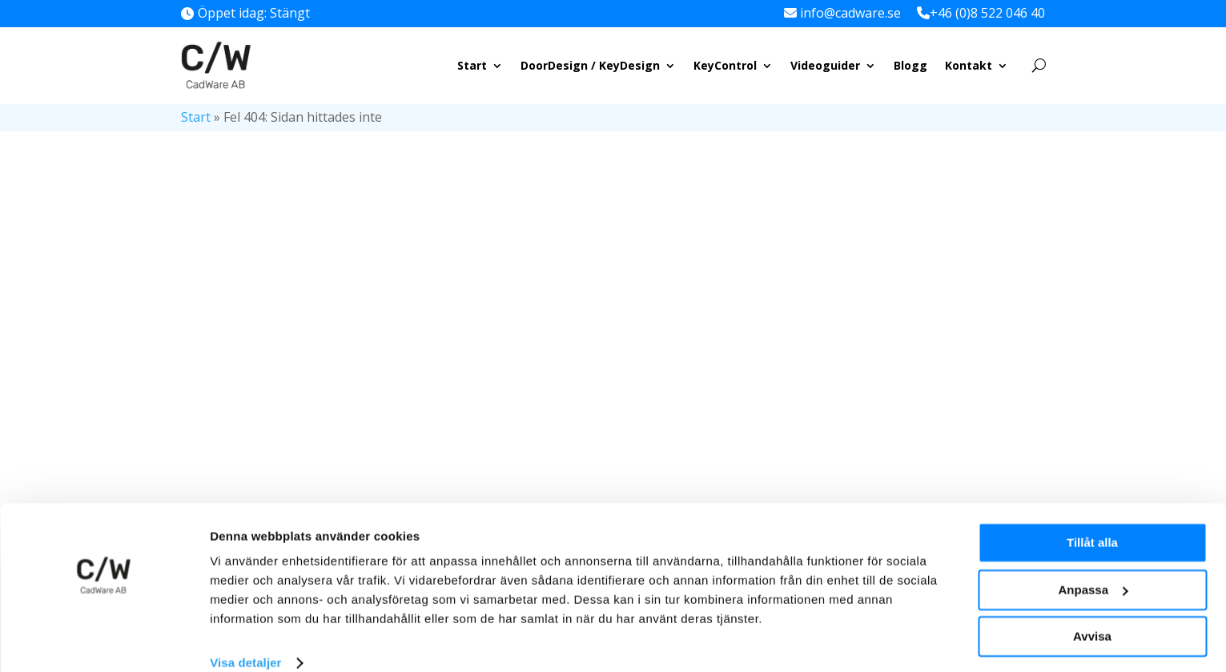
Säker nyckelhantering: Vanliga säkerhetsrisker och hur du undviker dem (966, 398)
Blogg (910, 65)
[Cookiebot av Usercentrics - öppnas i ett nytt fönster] (104, 641)
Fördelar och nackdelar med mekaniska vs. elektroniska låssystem (961, 334)
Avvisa (1092, 614)
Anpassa (1093, 566)
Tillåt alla (1092, 520)
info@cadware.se (850, 13)
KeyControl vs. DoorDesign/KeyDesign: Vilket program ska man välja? (966, 460)
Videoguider (825, 65)
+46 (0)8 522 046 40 (987, 13)
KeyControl (725, 65)
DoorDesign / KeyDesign (590, 65)
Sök (1027, 193)
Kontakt (968, 65)
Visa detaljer (245, 640)
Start (472, 65)
